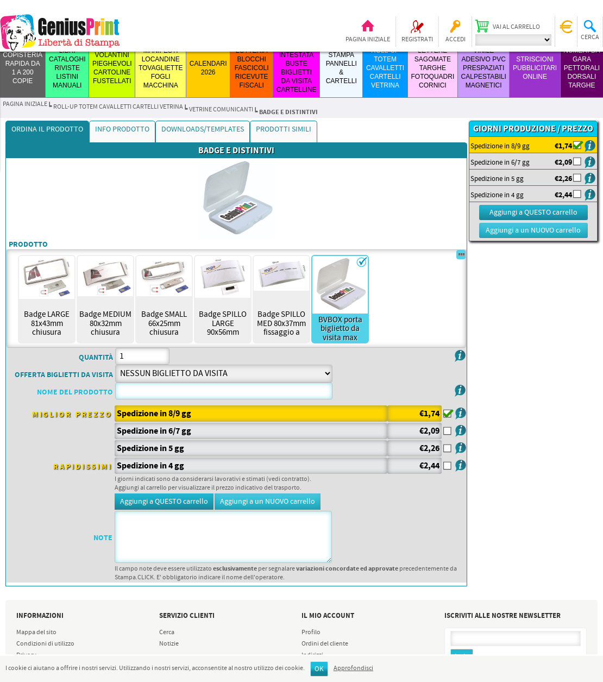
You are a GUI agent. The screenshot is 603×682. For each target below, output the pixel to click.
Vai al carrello (516, 27)
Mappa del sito (36, 632)
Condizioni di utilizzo (45, 644)
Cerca (166, 632)
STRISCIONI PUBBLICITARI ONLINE (535, 67)
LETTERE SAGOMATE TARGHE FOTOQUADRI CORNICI (432, 68)
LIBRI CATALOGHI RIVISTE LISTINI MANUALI (67, 68)
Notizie (169, 644)
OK (319, 669)
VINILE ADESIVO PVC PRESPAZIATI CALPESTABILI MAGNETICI (483, 68)
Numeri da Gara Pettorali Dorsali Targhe (581, 68)
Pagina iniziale (368, 39)
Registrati (417, 39)
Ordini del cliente (325, 644)
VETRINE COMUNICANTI (221, 109)
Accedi (455, 39)
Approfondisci (353, 668)
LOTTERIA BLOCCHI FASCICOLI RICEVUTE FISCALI (252, 68)
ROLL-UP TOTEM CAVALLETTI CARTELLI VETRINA (385, 68)
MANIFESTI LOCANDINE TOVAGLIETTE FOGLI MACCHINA (161, 68)
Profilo (311, 632)
